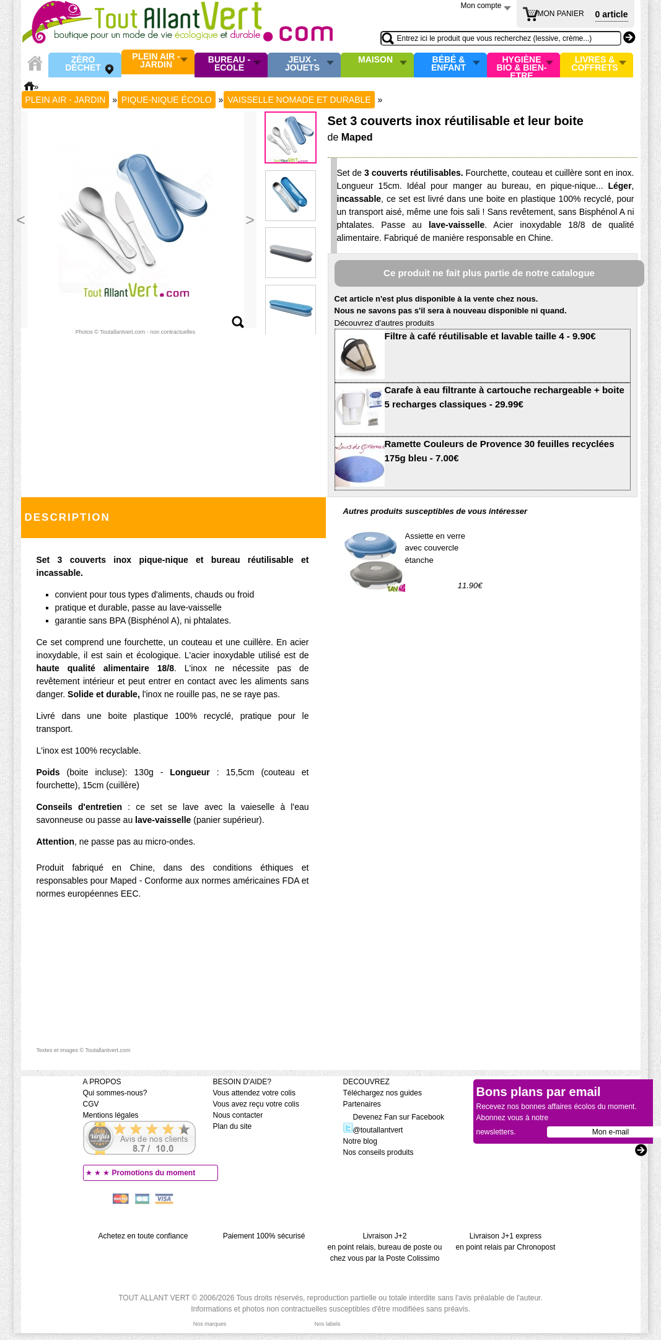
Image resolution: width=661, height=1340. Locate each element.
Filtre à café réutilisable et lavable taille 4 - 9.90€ (490, 336)
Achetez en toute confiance (143, 1236)
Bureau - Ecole (229, 64)
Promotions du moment (154, 1172)
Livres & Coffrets (594, 64)
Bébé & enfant (448, 64)
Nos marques (210, 1324)
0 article (611, 14)
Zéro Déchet (83, 64)
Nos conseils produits (378, 1152)
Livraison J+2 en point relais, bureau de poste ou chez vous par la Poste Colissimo (385, 1247)
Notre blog (360, 1141)
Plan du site (232, 1126)
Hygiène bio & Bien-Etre (522, 65)
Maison (375, 60)
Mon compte (481, 5)
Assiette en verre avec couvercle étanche (435, 548)
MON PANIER (561, 13)
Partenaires (362, 1104)
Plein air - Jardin (156, 61)
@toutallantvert (373, 1130)
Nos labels (327, 1324)
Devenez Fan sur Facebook (393, 1117)
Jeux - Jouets (302, 64)
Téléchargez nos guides (382, 1093)
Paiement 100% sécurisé (264, 1236)
